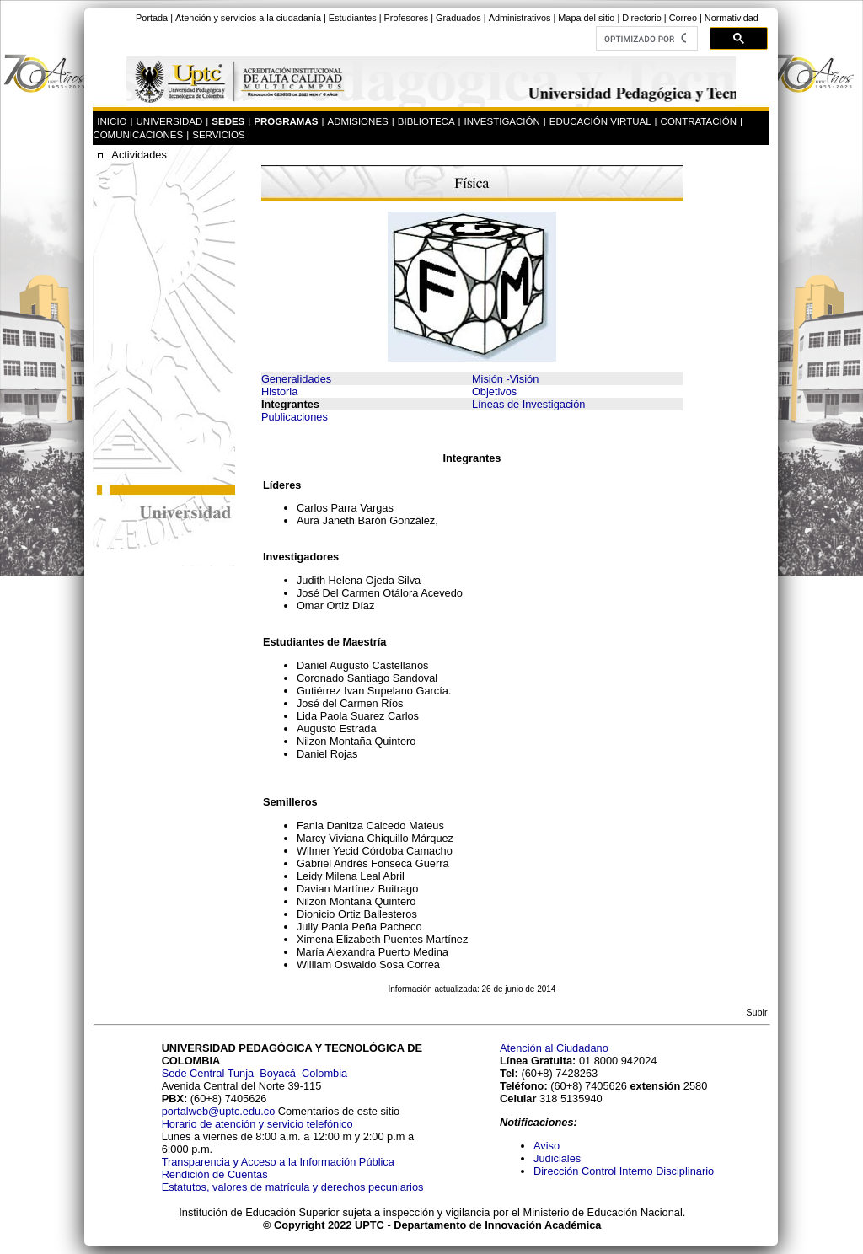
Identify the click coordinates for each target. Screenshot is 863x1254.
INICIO (111, 121)
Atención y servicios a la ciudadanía (248, 18)
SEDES (228, 121)
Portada (152, 18)
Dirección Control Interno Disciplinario (623, 1171)
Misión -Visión (505, 378)
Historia (279, 391)
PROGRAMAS (286, 121)
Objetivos (494, 391)
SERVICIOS (218, 135)
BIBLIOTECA (426, 121)
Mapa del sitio (586, 18)
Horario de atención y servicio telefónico (257, 1123)
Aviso (546, 1145)
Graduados (458, 18)
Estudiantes (353, 18)
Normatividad (731, 18)
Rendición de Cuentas (215, 1174)
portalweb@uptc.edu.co (220, 1111)
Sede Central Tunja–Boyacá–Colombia (255, 1073)
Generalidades (296, 378)
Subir (756, 1012)
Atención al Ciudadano (554, 1048)
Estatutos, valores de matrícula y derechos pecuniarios (293, 1187)
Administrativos (520, 18)
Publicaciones (294, 416)
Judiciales (558, 1158)
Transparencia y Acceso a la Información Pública (278, 1161)
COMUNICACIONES (138, 135)
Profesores (406, 18)
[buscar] (645, 38)
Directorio (642, 18)
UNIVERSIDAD (170, 121)
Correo (683, 18)
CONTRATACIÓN (699, 121)
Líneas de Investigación (528, 404)
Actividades (138, 154)
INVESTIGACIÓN (502, 121)
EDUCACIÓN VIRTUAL (600, 121)
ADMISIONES (357, 121)
